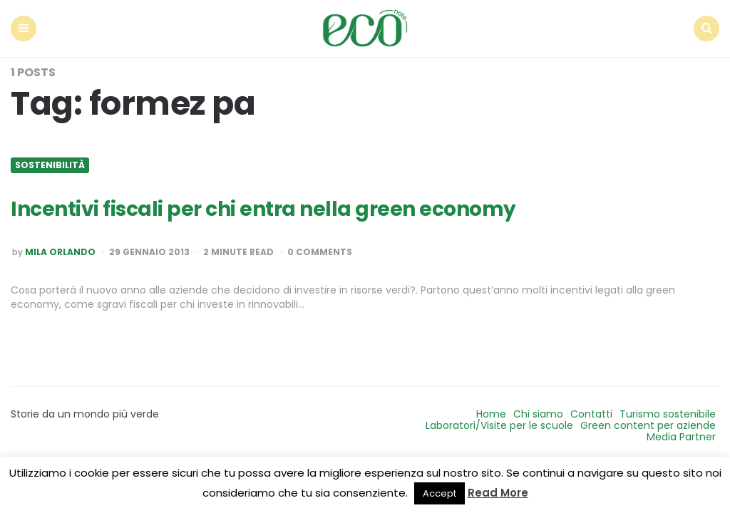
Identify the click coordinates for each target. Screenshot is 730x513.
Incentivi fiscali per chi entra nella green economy (263, 209)
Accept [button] (439, 493)
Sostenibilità (50, 165)
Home (491, 414)
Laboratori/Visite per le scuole (499, 425)
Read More (498, 492)
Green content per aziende (648, 425)
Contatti (591, 414)
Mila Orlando (60, 252)
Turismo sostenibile (668, 414)
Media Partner (681, 437)
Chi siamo (538, 414)
